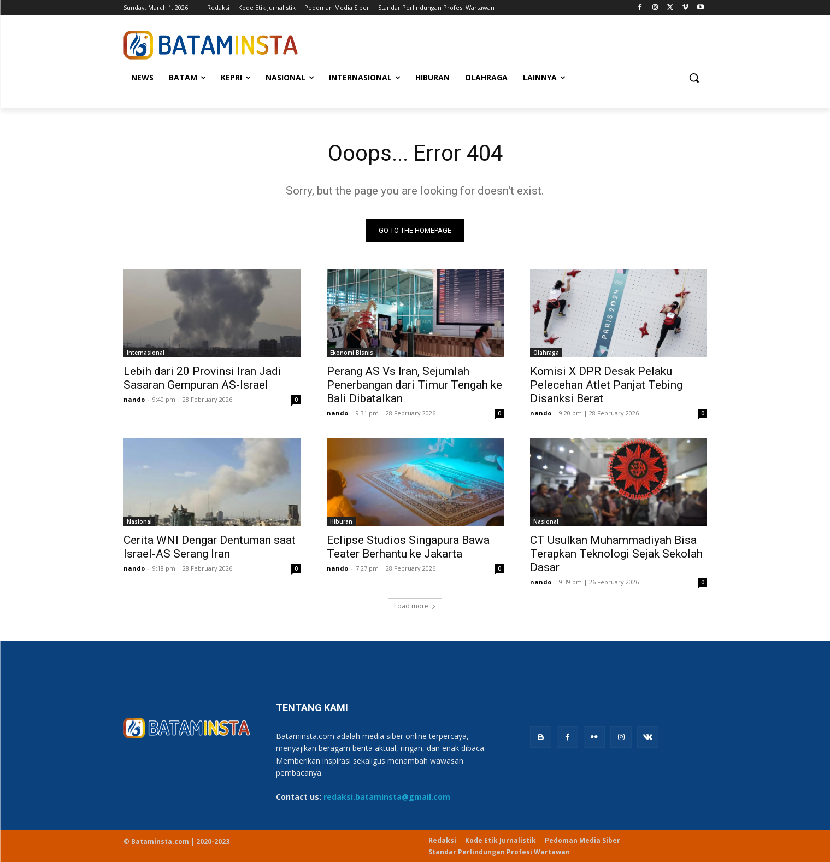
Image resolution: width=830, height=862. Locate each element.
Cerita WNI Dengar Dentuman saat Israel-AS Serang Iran (209, 546)
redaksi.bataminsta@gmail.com (386, 796)
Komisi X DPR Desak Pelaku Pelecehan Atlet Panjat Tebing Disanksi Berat (606, 385)
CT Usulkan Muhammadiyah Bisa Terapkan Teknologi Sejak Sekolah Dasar (616, 553)
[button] (694, 77)
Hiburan (341, 521)
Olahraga (546, 352)
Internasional (145, 352)
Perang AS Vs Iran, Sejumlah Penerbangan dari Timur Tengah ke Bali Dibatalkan (414, 385)
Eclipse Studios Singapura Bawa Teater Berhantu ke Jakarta (408, 546)
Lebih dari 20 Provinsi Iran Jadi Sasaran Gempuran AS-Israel (202, 378)
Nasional (139, 521)
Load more (415, 606)
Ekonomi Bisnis (351, 352)
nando (134, 399)
